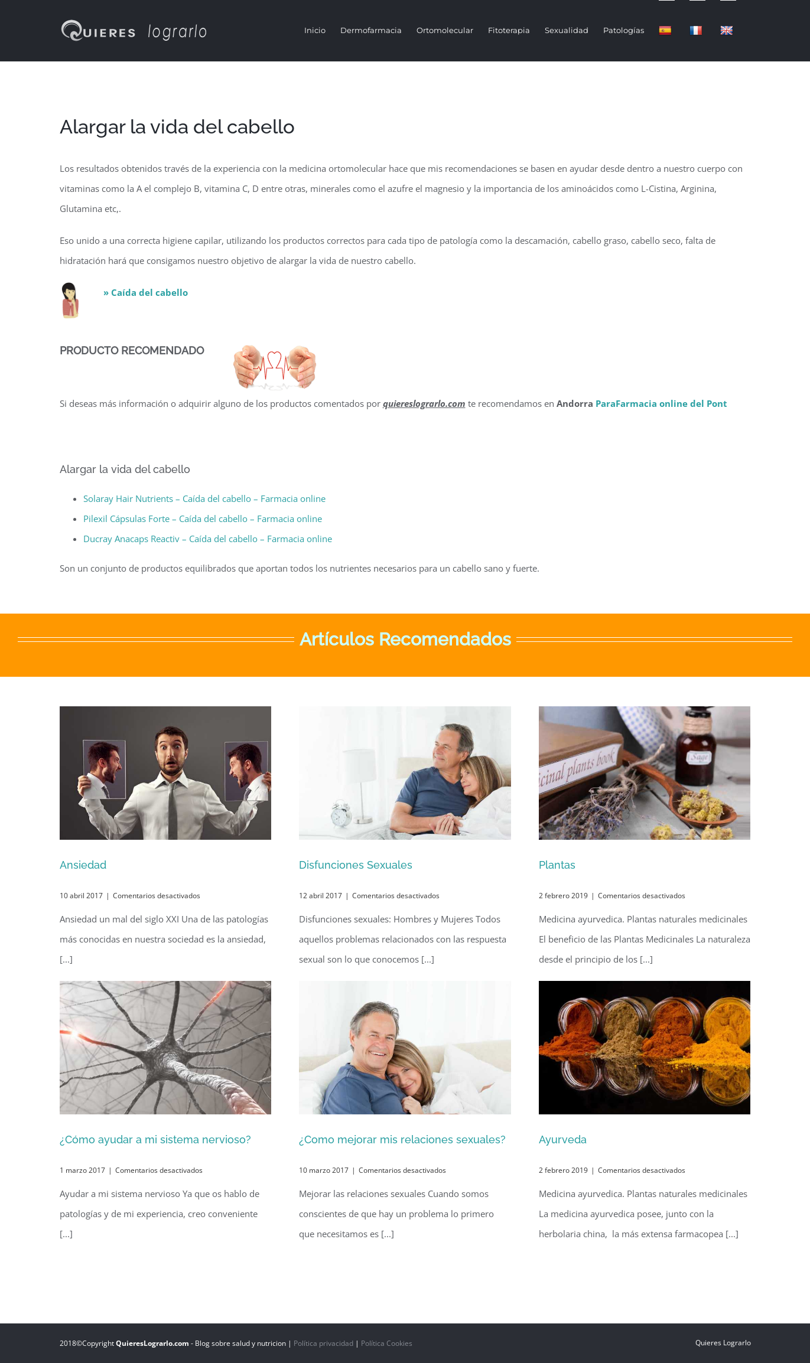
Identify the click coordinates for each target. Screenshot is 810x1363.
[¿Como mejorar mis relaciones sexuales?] (405, 1047)
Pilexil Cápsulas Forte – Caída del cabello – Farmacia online (202, 518)
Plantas (557, 865)
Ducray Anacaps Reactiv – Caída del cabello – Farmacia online (207, 538)
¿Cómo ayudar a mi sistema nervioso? (155, 1139)
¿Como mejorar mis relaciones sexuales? (402, 1139)
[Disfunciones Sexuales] (405, 773)
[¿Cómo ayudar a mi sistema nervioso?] (166, 1047)
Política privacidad (323, 1343)
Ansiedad (83, 865)
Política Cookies (386, 1343)
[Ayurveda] (645, 1047)
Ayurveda (563, 1139)
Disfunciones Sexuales (355, 865)
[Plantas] (645, 773)
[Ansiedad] (166, 773)
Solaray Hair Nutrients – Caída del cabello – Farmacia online (204, 498)
